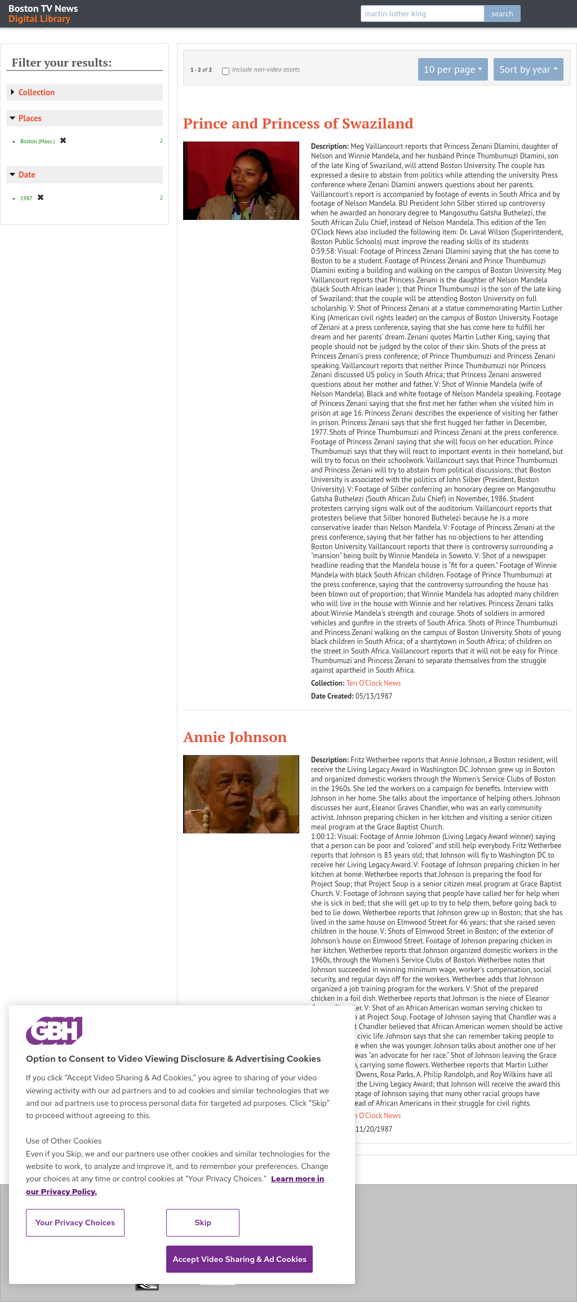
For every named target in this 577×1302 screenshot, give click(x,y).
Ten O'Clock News (374, 683)
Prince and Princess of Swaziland (298, 123)
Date (27, 174)
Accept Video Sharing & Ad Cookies (239, 1259)
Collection (37, 92)
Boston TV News (43, 13)
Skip (203, 1222)
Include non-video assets (266, 69)
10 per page (450, 69)
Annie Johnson (235, 736)
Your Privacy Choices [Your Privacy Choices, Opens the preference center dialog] (75, 1222)
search (502, 13)
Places (30, 118)
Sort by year (525, 69)
